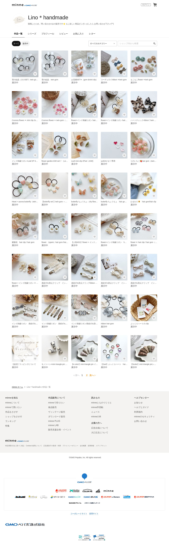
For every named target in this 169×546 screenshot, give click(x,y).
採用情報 (91, 446)
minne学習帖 (97, 407)
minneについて (12, 403)
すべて (16, 43)
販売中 (25, 43)
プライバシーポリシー (70, 446)
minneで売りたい (56, 403)
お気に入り (78, 34)
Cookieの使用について (34, 446)
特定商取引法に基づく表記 (14, 446)
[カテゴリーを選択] (102, 43)
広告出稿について (99, 428)
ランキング (10, 421)
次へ (93, 375)
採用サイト (93, 514)
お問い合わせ (140, 421)
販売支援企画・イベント (59, 430)
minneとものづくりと (101, 403)
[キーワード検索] (137, 43)
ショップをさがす (13, 416)
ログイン (146, 5)
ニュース (95, 412)
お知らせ (138, 403)
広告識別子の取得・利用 (52, 446)
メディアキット (101, 446)
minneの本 (96, 416)
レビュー (63, 34)
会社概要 (83, 446)
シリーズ (32, 34)
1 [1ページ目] (82, 375)
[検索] (154, 43)
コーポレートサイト (79, 514)
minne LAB (53, 425)
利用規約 (138, 412)
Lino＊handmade (48, 17)
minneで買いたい (13, 407)
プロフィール (47, 34)
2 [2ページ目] (87, 375)
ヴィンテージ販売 (56, 412)
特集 (7, 426)
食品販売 (52, 407)
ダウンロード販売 (56, 416)
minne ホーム (17, 387)
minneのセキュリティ (144, 416)
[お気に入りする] (35, 74)
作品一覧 (18, 34)
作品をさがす (11, 412)
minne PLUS (54, 421)
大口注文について (99, 432)
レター (92, 34)
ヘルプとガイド (141, 407)
